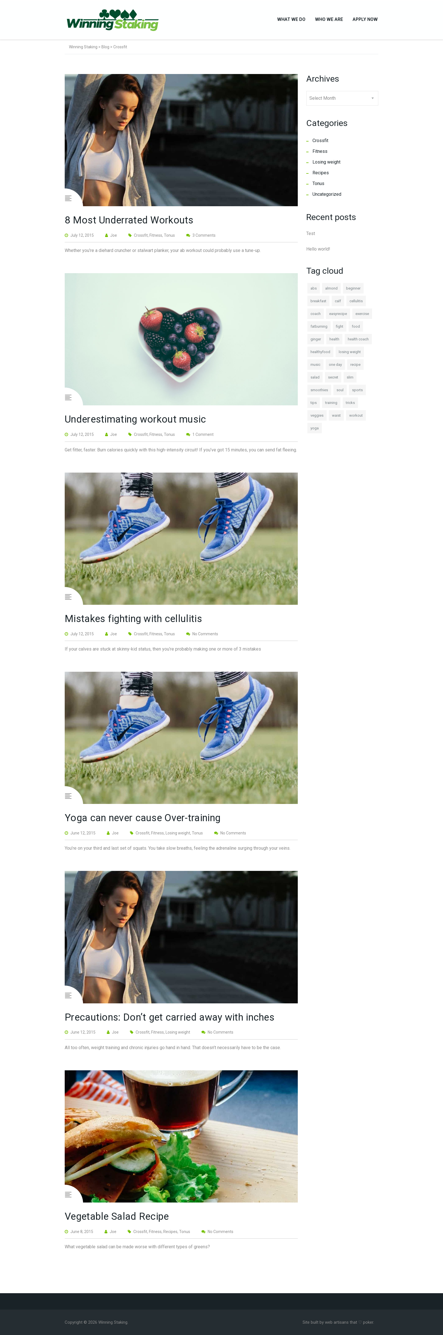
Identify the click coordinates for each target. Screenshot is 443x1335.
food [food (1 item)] (356, 329)
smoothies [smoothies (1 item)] (319, 392)
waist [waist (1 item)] (336, 418)
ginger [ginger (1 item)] (315, 342)
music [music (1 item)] (315, 367)
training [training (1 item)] (331, 405)
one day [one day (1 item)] (335, 367)
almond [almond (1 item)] (331, 291)
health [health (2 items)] (334, 342)
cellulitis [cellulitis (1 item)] (356, 303)
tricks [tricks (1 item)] (350, 405)
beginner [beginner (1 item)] (353, 291)
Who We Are (329, 20)
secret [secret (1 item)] (333, 380)
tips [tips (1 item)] (313, 405)
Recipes (320, 175)
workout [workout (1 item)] (356, 418)
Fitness (319, 153)
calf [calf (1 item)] (338, 303)
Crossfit (320, 143)
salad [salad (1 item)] (315, 380)
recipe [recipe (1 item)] (355, 367)
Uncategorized (326, 196)
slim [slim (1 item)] (350, 380)
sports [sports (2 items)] (357, 392)
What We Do (291, 20)
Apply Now (365, 20)
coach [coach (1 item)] (315, 316)
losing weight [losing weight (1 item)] (350, 354)
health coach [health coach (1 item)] (358, 342)
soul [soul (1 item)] (340, 392)
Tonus (318, 186)
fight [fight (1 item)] (339, 329)
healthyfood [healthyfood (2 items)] (320, 354)
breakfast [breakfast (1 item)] (318, 303)
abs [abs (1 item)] (313, 291)
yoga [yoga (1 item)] (314, 431)
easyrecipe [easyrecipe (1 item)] (338, 316)
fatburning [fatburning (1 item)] (318, 329)
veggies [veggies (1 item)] (316, 418)
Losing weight (326, 164)
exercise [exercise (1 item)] (362, 316)
